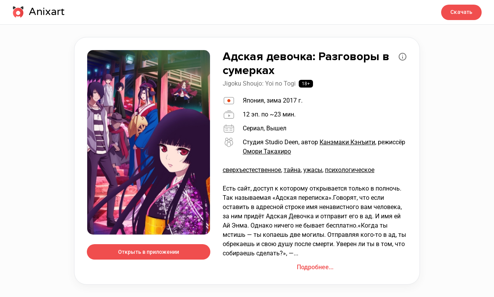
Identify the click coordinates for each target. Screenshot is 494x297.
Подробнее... (315, 267)
